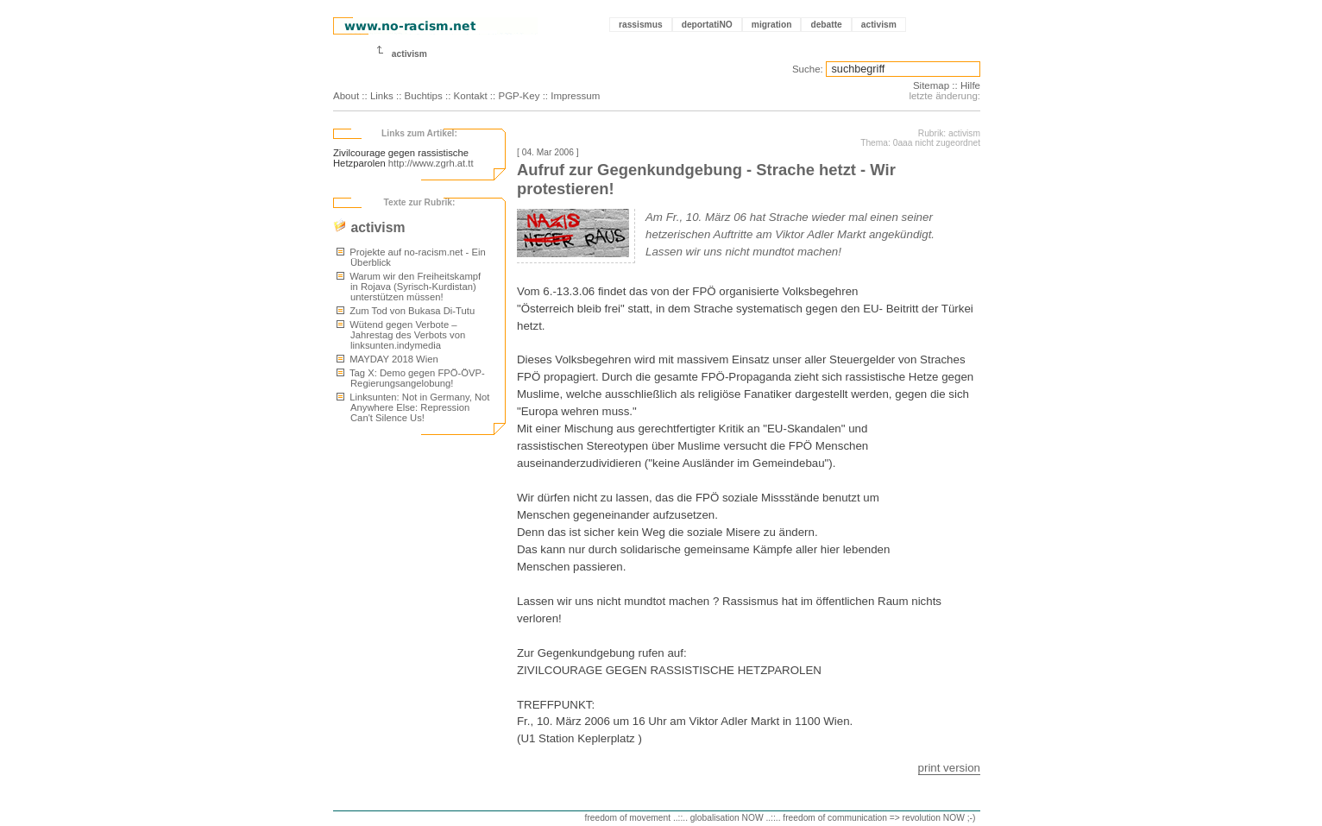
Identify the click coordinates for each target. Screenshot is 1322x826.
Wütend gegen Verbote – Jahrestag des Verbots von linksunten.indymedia (401, 334)
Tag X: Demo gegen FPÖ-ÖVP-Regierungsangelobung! (411, 378)
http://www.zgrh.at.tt (431, 163)
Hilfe (970, 85)
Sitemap (931, 85)
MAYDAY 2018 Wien (387, 359)
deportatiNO (707, 24)
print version (949, 767)
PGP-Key (518, 96)
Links (381, 96)
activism (879, 24)
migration (772, 24)
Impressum (575, 96)
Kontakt (471, 96)
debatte (825, 24)
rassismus (641, 24)
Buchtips (424, 96)
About (346, 96)
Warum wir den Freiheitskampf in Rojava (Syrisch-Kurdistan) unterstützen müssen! (409, 286)
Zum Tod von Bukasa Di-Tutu (406, 311)
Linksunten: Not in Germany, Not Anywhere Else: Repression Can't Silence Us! (413, 407)
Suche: (807, 69)
